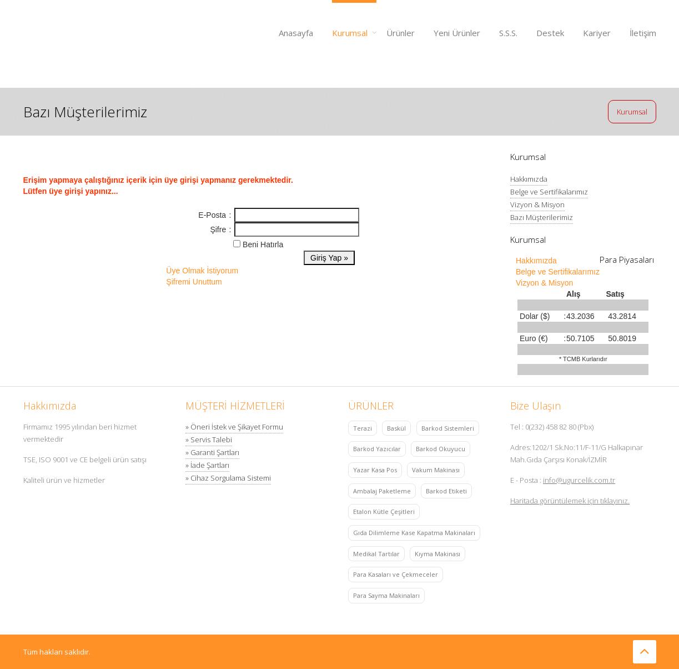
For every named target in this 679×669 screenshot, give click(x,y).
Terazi (362, 428)
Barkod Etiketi (446, 491)
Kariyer (597, 32)
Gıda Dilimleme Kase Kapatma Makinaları (414, 532)
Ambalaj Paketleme (382, 491)
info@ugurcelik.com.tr (579, 480)
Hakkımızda (528, 179)
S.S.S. (508, 32)
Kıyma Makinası (437, 554)
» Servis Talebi (208, 440)
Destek (550, 32)
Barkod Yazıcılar (377, 449)
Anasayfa (296, 32)
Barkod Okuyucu (440, 449)
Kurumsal (350, 32)
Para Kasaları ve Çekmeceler (395, 574)
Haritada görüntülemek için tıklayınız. (570, 501)
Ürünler (400, 32)
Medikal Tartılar (376, 554)
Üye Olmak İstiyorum (202, 270)
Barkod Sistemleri (447, 428)
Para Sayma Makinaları (386, 595)
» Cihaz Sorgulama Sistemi (228, 478)
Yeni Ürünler (457, 32)
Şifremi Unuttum (194, 281)
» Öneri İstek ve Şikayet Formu (234, 427)
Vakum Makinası (436, 470)
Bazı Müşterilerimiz (541, 217)
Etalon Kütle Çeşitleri (384, 511)
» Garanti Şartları (212, 452)
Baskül (396, 428)
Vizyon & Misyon (537, 204)
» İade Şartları (207, 465)
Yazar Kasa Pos (375, 470)
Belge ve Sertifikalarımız (549, 192)
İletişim (643, 32)
